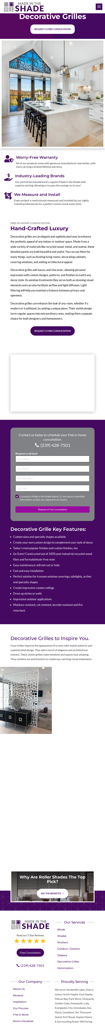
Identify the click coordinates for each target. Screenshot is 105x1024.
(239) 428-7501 (55, 445)
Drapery (62, 955)
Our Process (21, 1008)
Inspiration (19, 1001)
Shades (61, 935)
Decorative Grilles (68, 961)
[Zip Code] (52, 488)
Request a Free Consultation (52, 330)
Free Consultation (30, 952)
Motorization (65, 968)
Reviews (18, 995)
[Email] (52, 468)
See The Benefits (51, 893)
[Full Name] (52, 459)
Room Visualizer (23, 1021)
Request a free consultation (52, 29)
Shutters (62, 942)
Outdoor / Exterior (68, 948)
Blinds (61, 929)
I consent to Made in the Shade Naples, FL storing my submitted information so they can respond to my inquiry (52, 498)
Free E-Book (21, 1014)
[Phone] (52, 478)
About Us (19, 988)
